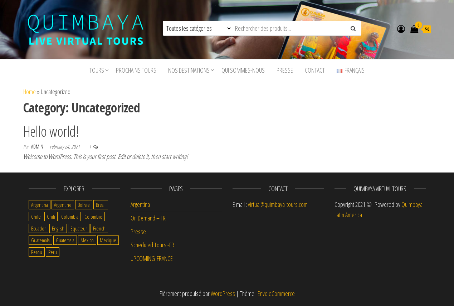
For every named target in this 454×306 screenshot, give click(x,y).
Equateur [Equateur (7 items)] (78, 228)
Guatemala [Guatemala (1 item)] (65, 240)
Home (29, 91)
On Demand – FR (148, 218)
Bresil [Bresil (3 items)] (101, 204)
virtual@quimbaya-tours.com (278, 204)
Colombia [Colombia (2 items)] (69, 216)
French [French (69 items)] (99, 228)
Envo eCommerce (276, 293)
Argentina (140, 204)
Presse (285, 70)
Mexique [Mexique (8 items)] (108, 240)
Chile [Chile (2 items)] (36, 216)
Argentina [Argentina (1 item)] (39, 204)
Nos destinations (189, 70)
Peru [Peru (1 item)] (52, 252)
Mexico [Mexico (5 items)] (87, 240)
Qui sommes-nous (243, 70)
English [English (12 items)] (58, 228)
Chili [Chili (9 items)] (51, 216)
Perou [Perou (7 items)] (36, 252)
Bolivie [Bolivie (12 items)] (84, 204)
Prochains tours (136, 70)
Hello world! (51, 131)
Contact (315, 70)
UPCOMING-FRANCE (152, 258)
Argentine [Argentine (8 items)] (63, 204)
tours (96, 70)
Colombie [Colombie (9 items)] (93, 216)
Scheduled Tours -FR (152, 245)
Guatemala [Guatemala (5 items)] (40, 240)
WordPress (223, 293)
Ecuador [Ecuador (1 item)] (38, 228)
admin (37, 146)
